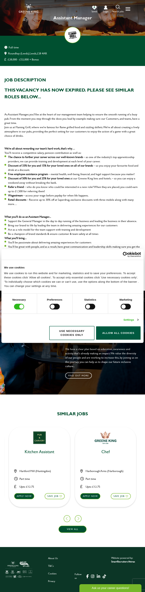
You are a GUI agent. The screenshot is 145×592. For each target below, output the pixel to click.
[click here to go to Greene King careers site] (19, 569)
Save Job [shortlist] (19, 496)
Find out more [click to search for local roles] (78, 375)
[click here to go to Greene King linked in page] (98, 576)
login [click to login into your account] (105, 11)
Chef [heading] (72, 452)
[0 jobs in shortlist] (94, 9)
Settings (129, 319)
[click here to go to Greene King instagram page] (92, 576)
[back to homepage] (28, 8)
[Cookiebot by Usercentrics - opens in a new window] (125, 254)
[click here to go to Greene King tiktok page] (104, 576)
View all (72, 529)
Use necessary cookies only (72, 332)
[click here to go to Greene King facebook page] (87, 576)
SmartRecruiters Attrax (123, 561)
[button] (118, 9)
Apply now (57, 496)
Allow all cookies (118, 332)
